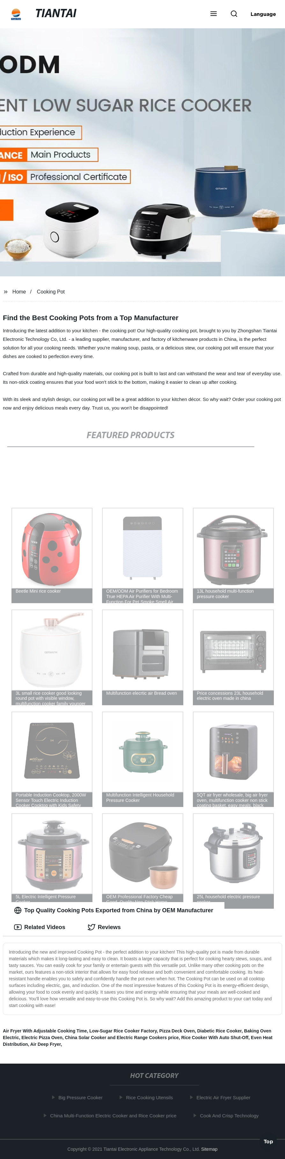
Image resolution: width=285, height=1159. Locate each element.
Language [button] (263, 14)
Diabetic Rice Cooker (219, 1030)
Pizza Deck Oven (176, 1030)
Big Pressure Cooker (82, 1097)
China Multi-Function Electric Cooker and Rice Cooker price (115, 1115)
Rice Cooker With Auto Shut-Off (214, 1037)
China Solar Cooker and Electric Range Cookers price (122, 1037)
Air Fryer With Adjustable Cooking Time (45, 1030)
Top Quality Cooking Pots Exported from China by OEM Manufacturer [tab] (113, 910)
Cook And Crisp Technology (230, 1115)
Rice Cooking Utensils (151, 1097)
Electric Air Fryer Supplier (225, 1097)
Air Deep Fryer (45, 1044)
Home (19, 291)
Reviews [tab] (104, 927)
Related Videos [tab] (39, 927)
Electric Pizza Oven (41, 1037)
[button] (213, 14)
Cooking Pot (51, 291)
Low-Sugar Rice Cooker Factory (123, 1030)
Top (268, 1142)
